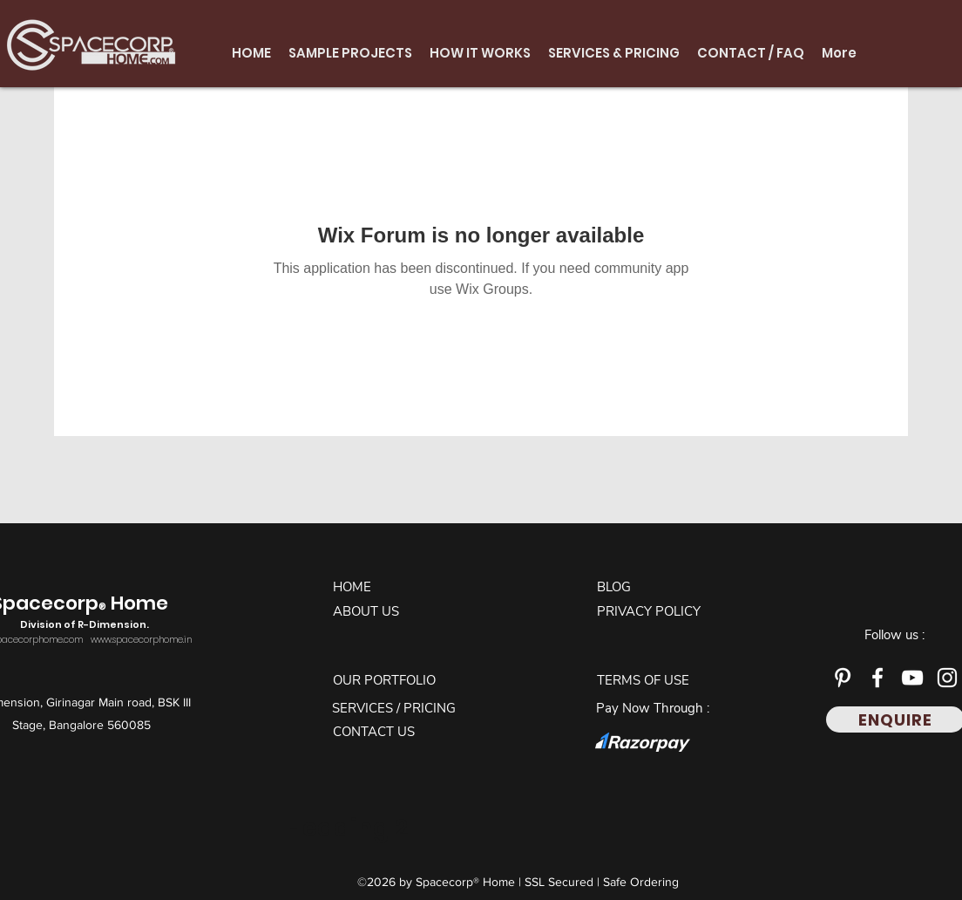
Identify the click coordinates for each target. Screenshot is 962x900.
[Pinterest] (843, 678)
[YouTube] (912, 678)
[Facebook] (877, 678)
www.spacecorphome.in (141, 639)
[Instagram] (947, 678)
